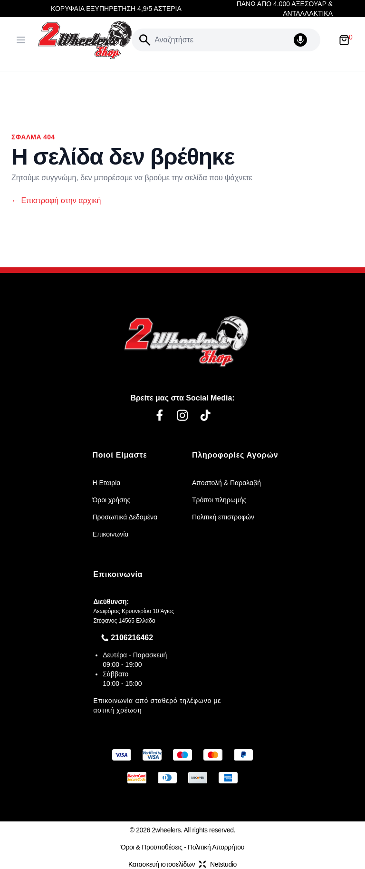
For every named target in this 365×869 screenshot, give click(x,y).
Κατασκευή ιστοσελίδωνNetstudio (182, 864)
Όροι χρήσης (111, 500)
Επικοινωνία (110, 534)
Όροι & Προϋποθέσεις (151, 847)
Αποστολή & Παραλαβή (226, 483)
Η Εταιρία (106, 483)
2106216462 (132, 638)
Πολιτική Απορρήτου (216, 847)
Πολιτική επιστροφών (223, 517)
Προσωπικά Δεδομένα (124, 517)
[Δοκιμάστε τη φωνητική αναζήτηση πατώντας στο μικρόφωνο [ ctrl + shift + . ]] (305, 40)
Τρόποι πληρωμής (219, 500)
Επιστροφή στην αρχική (56, 200)
